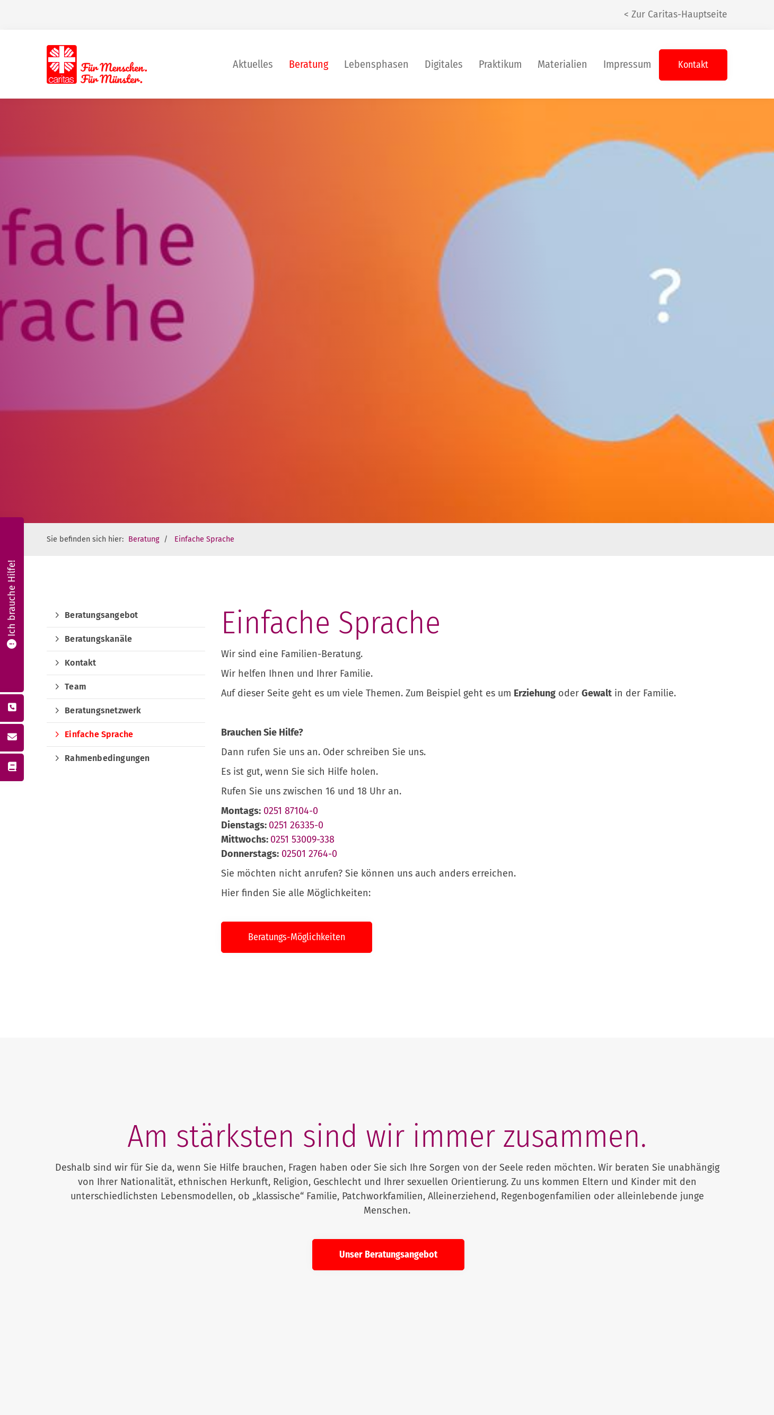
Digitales (444, 64)
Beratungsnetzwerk (103, 710)
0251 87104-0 (290, 811)
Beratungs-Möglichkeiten (296, 937)
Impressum (627, 64)
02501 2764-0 (309, 854)
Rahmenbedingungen (107, 758)
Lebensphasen (376, 64)
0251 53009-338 (302, 839)
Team (75, 687)
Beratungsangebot (101, 615)
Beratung (308, 64)
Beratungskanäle (98, 639)
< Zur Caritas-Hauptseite (675, 14)
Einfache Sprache (204, 539)
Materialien (562, 64)
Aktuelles (253, 64)
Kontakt (693, 64)
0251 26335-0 (296, 825)
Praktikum (500, 64)
